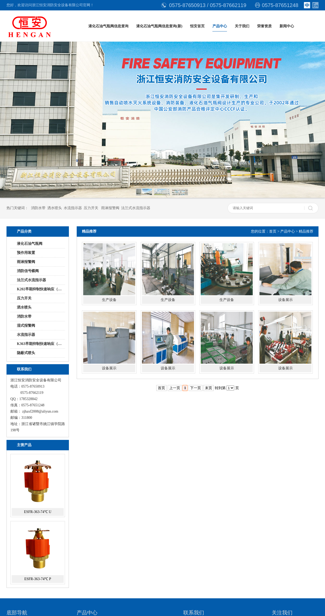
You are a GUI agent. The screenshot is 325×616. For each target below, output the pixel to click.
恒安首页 (197, 26)
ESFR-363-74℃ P (37, 579)
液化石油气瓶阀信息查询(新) (159, 26)
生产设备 (109, 300)
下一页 (195, 388)
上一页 (174, 388)
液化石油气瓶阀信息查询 (108, 26)
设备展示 (285, 300)
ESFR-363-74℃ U (37, 512)
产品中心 (219, 26)
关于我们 (242, 26)
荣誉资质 (264, 26)
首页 (272, 231)
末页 (208, 388)
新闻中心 (287, 26)
